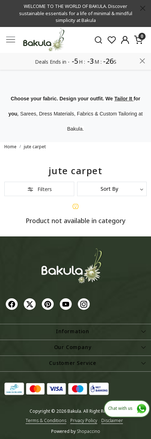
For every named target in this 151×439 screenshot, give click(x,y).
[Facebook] (12, 303)
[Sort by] (112, 189)
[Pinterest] (48, 303)
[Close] (142, 8)
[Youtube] (66, 303)
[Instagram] (84, 303)
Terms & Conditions (46, 420)
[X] (30, 303)
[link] (98, 39)
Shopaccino (88, 431)
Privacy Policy (83, 420)
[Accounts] (125, 40)
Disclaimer (112, 420)
